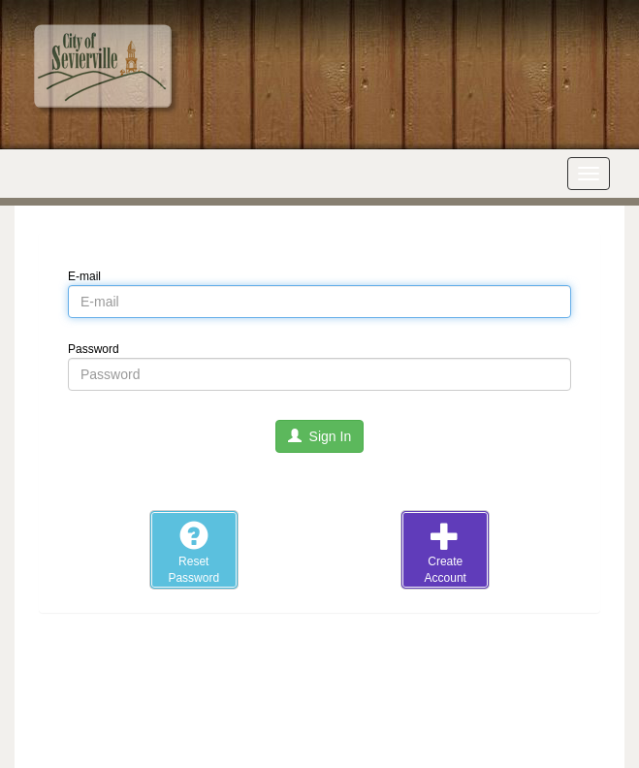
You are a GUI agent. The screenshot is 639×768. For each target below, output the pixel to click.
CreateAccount (445, 553)
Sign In (319, 436)
